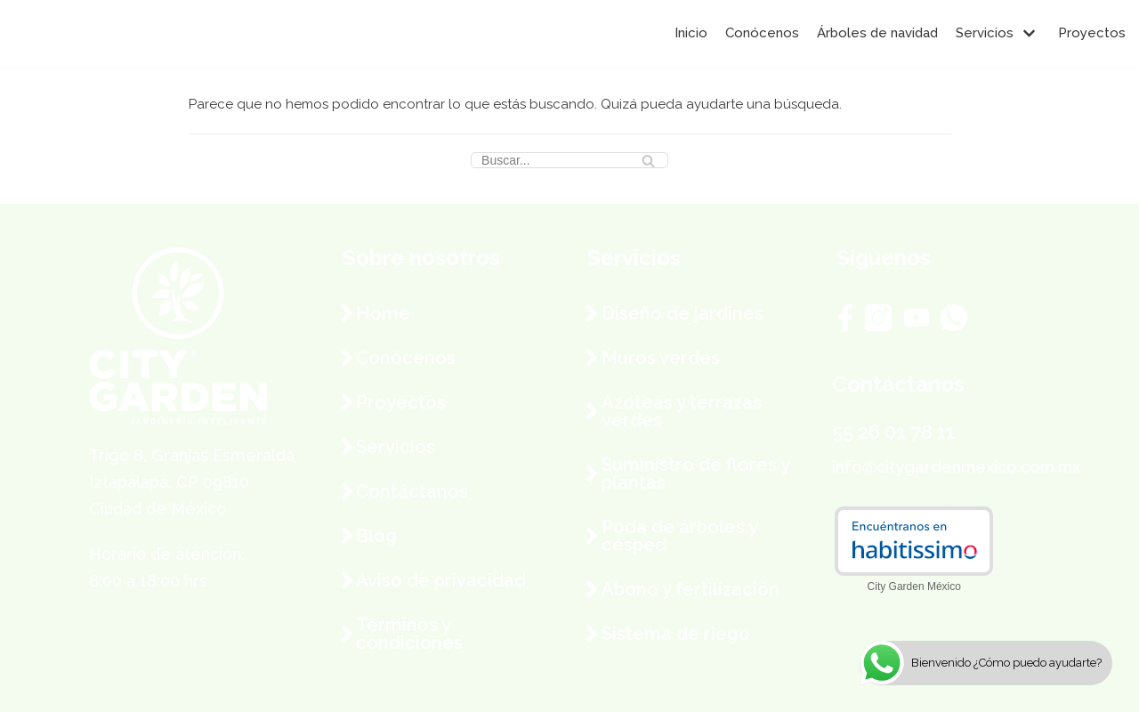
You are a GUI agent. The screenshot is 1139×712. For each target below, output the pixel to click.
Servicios (395, 446)
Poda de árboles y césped (679, 535)
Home (383, 313)
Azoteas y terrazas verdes (682, 411)
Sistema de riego (676, 633)
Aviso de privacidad (441, 580)
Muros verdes (661, 357)
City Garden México (914, 586)
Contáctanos (412, 491)
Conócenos (762, 33)
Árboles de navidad (877, 33)
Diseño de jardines (682, 313)
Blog (376, 535)
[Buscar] (569, 160)
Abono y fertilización (691, 589)
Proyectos (1092, 33)
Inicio (691, 33)
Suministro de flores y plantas (695, 473)
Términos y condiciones (409, 633)
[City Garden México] (66, 33)
